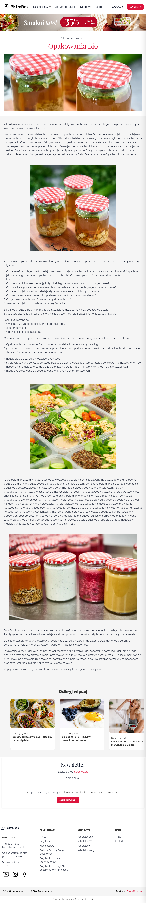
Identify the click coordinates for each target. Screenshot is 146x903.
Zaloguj (117, 6)
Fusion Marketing (135, 891)
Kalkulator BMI (85, 841)
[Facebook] (24, 874)
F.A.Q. (43, 836)
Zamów (135, 7)
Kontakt (119, 841)
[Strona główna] (16, 6)
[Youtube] (5, 874)
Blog (99, 6)
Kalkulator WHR (86, 845)
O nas (118, 836)
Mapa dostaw (47, 845)
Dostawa (85, 6)
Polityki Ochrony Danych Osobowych (98, 792)
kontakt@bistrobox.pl (13, 847)
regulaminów (66, 792)
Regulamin (45, 841)
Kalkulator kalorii (65, 6)
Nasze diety (40, 6)
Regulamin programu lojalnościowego (51, 860)
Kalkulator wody (86, 850)
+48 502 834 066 (10, 843)
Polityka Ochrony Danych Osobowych (53, 852)
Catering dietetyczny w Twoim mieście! (73, 899)
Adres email (73, 777)
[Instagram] (15, 874)
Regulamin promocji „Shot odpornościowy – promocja (54, 868)
